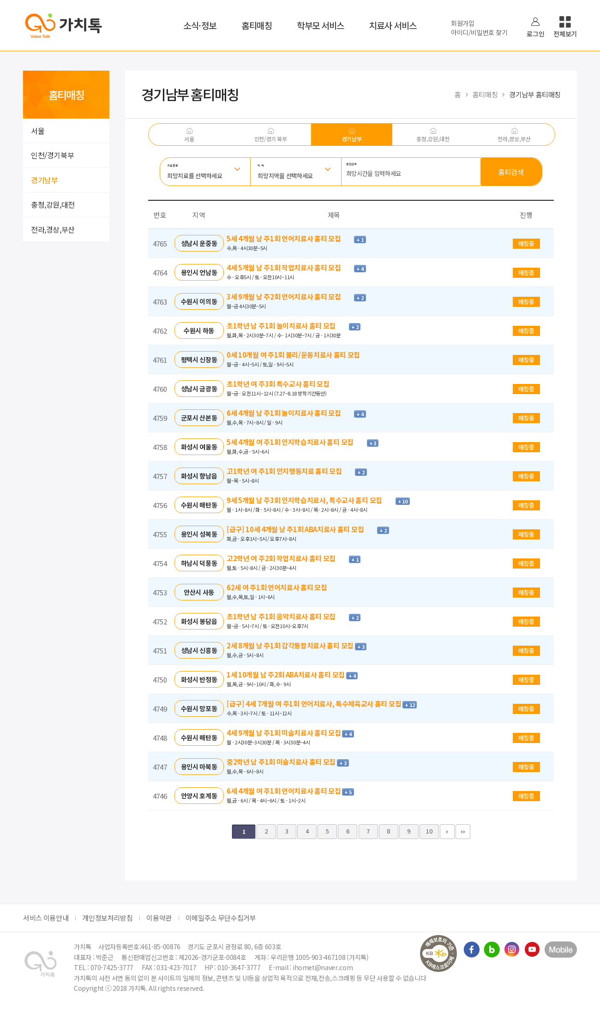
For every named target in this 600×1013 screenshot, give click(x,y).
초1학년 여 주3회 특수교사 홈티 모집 (283, 384)
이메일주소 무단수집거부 (221, 918)
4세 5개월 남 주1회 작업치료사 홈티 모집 (290, 267)
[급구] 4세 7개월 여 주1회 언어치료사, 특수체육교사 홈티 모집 (314, 703)
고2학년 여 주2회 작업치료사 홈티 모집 (288, 558)
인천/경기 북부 (270, 139)
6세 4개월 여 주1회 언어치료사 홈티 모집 (284, 791)
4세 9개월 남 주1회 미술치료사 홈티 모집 (284, 732)
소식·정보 (199, 25)
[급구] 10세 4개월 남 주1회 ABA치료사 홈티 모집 (302, 529)
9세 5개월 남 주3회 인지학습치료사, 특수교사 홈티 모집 (311, 500)
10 (429, 831)
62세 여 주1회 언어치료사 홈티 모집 (282, 587)
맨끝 (463, 831)
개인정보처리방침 (107, 918)
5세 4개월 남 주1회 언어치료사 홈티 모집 (290, 238)
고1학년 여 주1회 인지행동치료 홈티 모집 (291, 471)
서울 (37, 130)
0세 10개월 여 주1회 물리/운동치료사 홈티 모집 (299, 355)
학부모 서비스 (320, 25)
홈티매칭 (256, 25)
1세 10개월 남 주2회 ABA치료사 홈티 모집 (286, 674)
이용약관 (159, 918)
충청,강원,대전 (53, 204)
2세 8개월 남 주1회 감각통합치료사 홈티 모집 (291, 645)
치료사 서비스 (393, 25)
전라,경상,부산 (53, 229)
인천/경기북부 (52, 155)
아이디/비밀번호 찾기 (479, 32)
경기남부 (44, 180)
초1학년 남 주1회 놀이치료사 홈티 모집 (288, 325)
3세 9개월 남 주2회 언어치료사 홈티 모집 (290, 296)
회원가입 (462, 23)
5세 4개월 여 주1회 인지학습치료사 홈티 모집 (297, 442)
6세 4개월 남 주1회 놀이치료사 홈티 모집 (290, 413)
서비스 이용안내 (45, 918)
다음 (447, 831)
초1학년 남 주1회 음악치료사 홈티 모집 (288, 616)
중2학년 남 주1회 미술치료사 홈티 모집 (282, 762)
